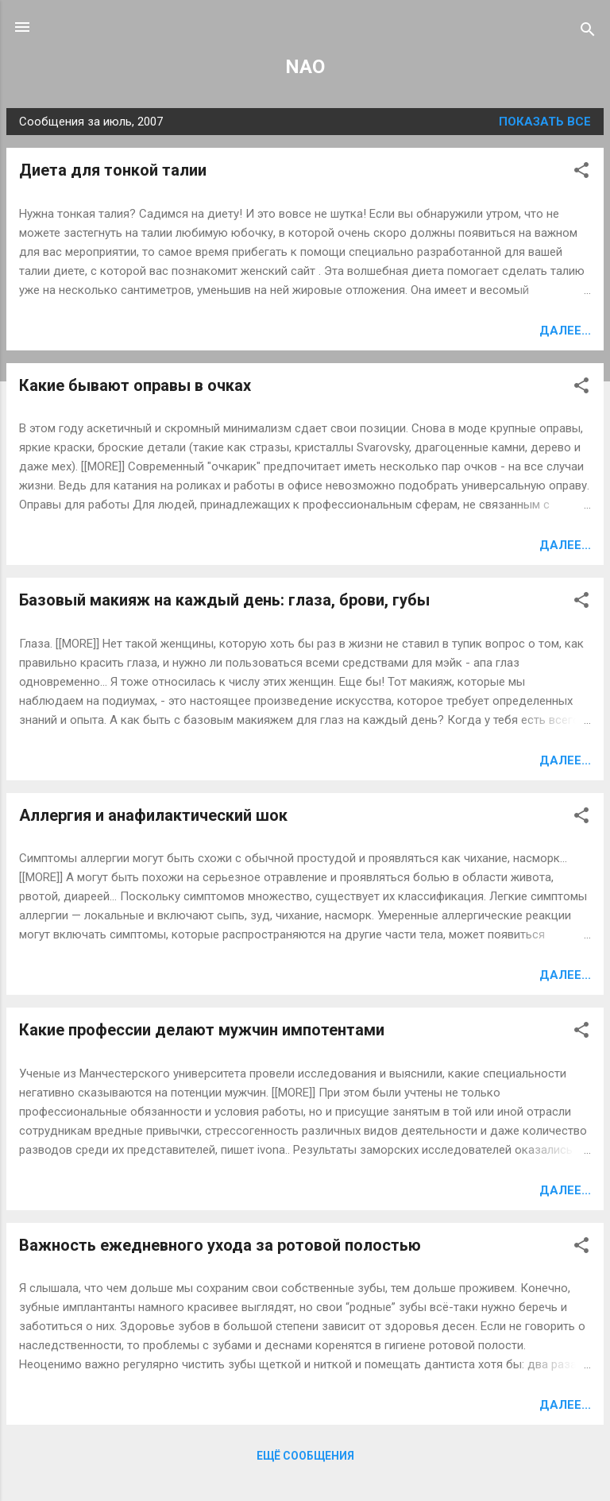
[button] (581, 173)
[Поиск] (587, 32)
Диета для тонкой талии (113, 170)
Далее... (565, 330)
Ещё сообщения (305, 1455)
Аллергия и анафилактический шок (153, 815)
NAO (305, 67)
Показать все (545, 121)
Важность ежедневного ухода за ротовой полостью (220, 1245)
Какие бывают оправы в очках (135, 385)
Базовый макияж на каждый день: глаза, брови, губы (224, 599)
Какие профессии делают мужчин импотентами (201, 1029)
